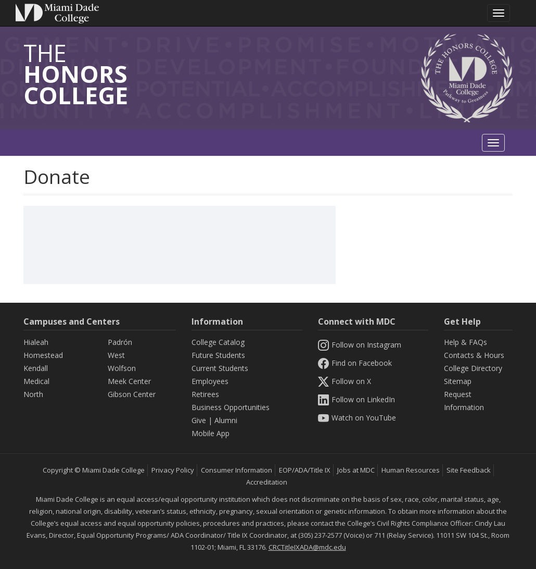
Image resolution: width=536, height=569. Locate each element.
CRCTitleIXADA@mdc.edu (307, 547)
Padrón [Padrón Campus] (120, 342)
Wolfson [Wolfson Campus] (122, 368)
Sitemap (457, 381)
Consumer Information (236, 470)
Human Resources (410, 470)
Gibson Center (132, 394)
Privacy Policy (172, 470)
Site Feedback (468, 470)
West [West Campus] (116, 355)
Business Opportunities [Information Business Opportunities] (231, 407)
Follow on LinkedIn (356, 399)
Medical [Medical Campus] (36, 381)
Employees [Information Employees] (210, 381)
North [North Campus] (33, 394)
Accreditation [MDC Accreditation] (266, 482)
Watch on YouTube (357, 418)
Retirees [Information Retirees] (205, 394)
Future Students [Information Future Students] (218, 355)
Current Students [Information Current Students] (220, 368)
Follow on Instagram (359, 345)
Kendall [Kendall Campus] (35, 368)
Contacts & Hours (474, 355)
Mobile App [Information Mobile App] (210, 433)
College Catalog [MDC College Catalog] (218, 342)
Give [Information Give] (199, 420)
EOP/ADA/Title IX (304, 470)
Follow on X (344, 381)
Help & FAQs (465, 342)
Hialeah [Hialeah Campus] (35, 342)
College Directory (473, 368)
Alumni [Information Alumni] (225, 420)
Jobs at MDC (356, 470)
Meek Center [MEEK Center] (129, 381)
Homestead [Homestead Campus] (43, 355)
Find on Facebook (355, 363)
